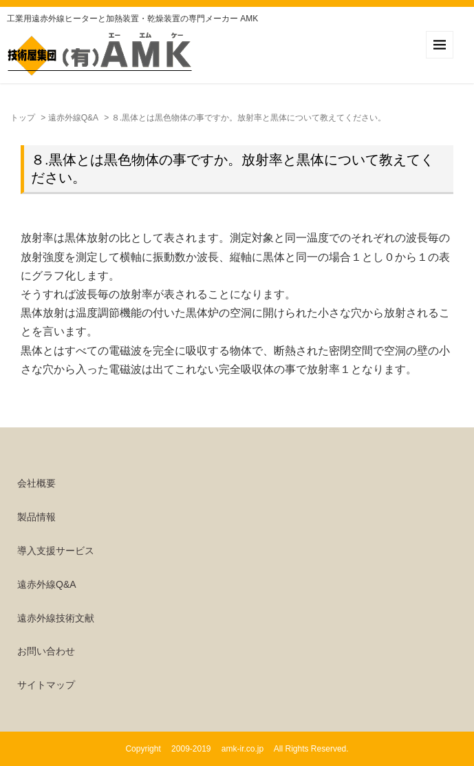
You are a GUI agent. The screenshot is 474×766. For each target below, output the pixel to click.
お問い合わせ (46, 651)
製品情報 (36, 516)
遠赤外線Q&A (73, 118)
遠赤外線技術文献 (55, 618)
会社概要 (36, 483)
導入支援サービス (55, 550)
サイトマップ (46, 684)
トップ (22, 118)
